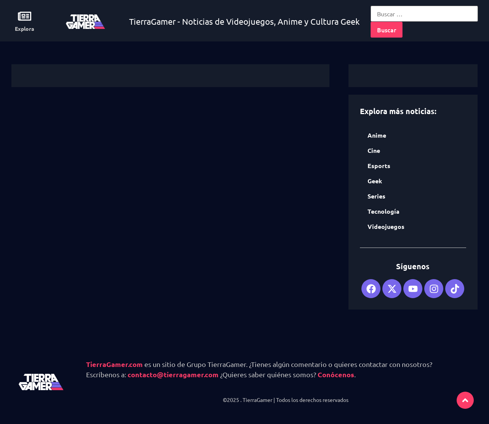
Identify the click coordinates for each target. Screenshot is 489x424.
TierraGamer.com (114, 364)
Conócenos (336, 374)
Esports (379, 166)
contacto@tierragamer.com (173, 374)
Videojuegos (386, 226)
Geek (375, 181)
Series (376, 196)
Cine (374, 150)
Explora (24, 28)
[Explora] (24, 16)
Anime (377, 135)
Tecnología (384, 211)
